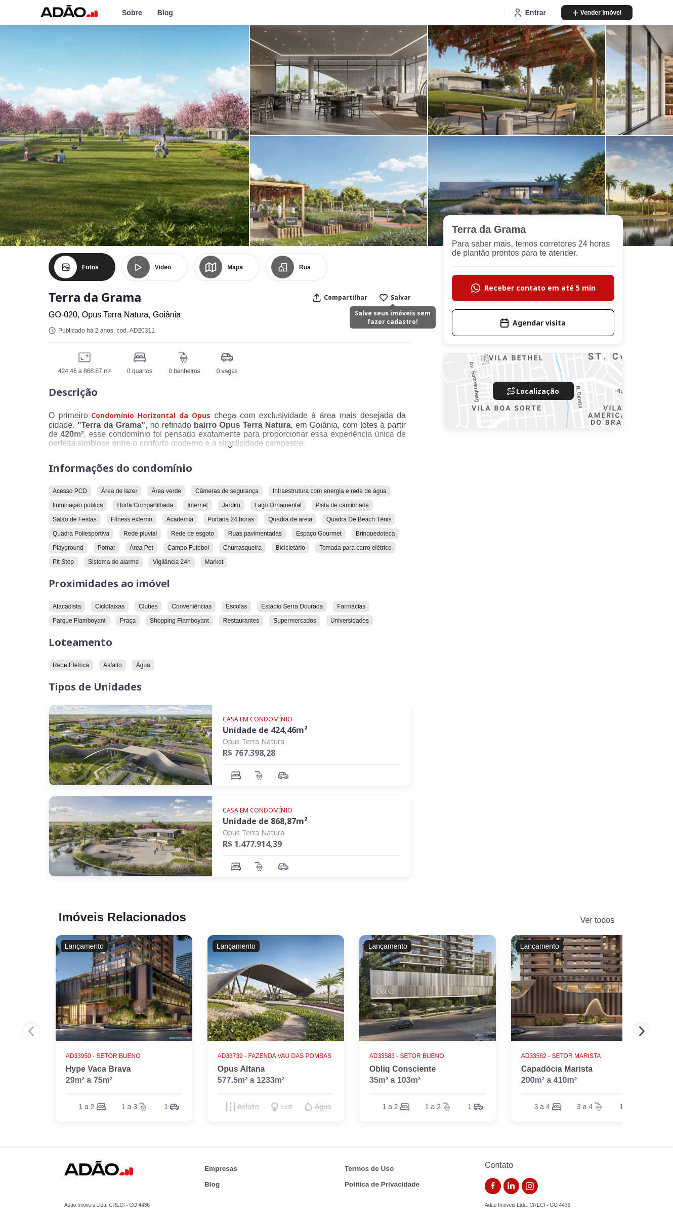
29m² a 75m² (89, 1080)
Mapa (235, 267)
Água (323, 1107)
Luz (287, 1107)
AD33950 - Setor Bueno (104, 1056)
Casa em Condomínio (257, 719)
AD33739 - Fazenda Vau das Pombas (275, 1056)
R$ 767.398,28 (249, 752)
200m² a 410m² (549, 1080)
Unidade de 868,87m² (265, 821)
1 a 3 (129, 1107)
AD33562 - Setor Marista (561, 1056)
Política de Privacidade (382, 1184)
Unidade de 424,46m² (265, 730)
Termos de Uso (369, 1168)
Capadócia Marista (557, 1069)
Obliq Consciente (402, 1069)
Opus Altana (241, 1069)
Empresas (220, 1168)
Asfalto (248, 1107)
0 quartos (139, 371)
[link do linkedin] (511, 1186)
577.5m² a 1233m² (251, 1080)
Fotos (90, 267)
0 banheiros (184, 371)
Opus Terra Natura (253, 741)
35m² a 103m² (394, 1080)
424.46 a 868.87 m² (84, 371)
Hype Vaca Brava (98, 1069)
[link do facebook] (493, 1186)
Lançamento (84, 946)
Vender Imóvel (596, 12)
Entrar (529, 13)
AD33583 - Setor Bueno (407, 1056)
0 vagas (227, 371)
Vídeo (163, 267)
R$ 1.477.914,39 (252, 843)
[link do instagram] (530, 1186)
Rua (305, 267)
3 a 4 (542, 1107)
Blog (165, 13)
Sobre (132, 13)
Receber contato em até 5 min (533, 288)
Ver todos (597, 920)
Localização (533, 391)
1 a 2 (86, 1107)
